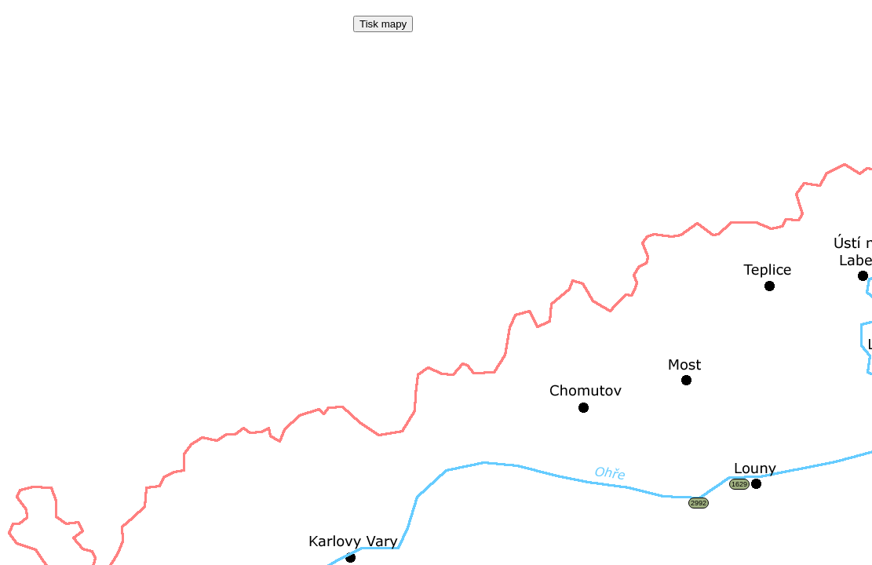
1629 (739, 484)
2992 (698, 503)
